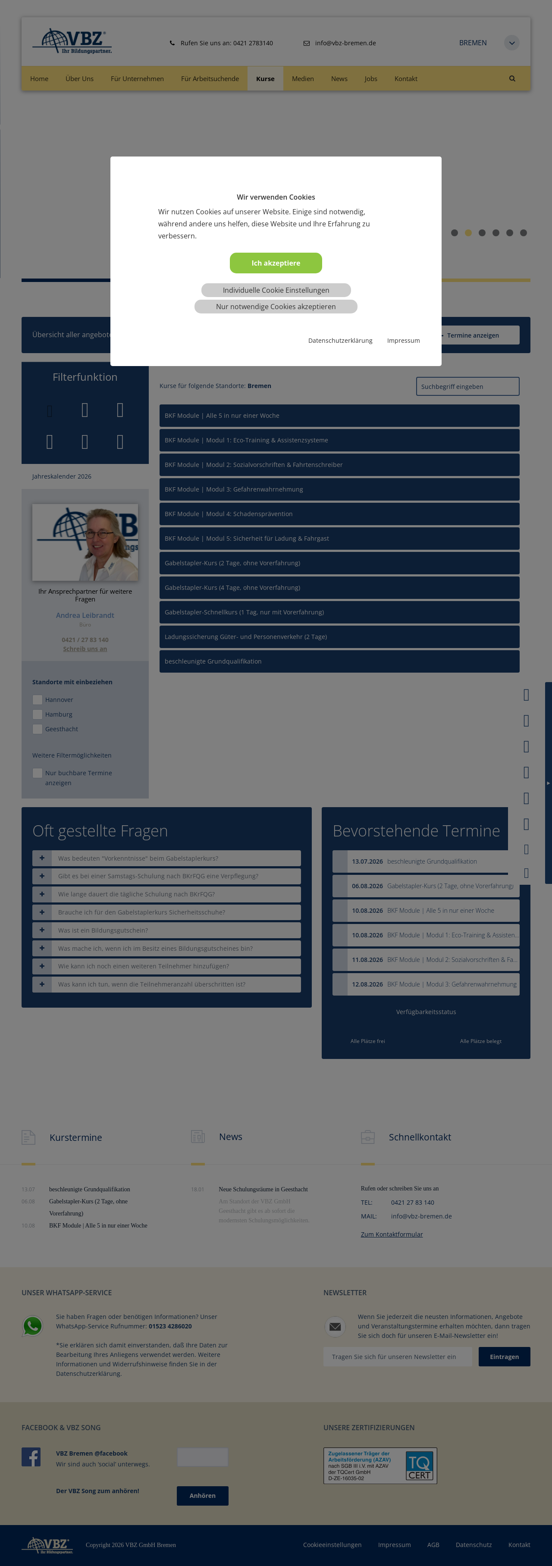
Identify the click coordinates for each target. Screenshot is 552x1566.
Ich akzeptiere (275, 263)
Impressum (403, 340)
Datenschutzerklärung (340, 340)
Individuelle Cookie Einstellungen (276, 290)
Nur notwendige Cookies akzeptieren (276, 306)
